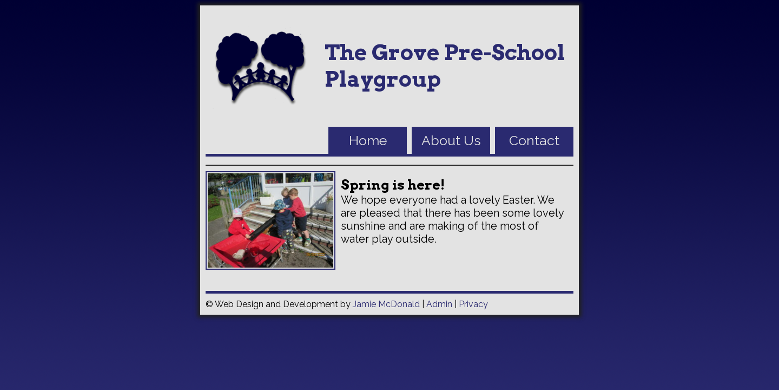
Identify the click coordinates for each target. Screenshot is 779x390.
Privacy (473, 304)
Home (368, 140)
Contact (534, 140)
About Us (451, 140)
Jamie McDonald (386, 304)
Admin (439, 304)
